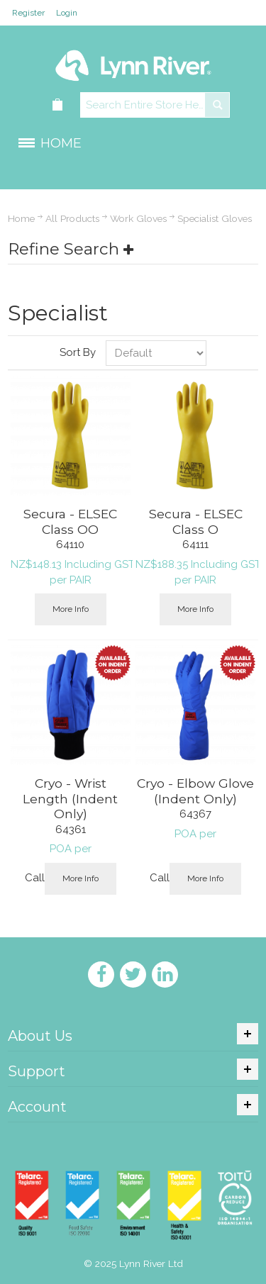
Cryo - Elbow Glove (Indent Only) (195, 791)
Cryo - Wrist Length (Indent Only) (70, 798)
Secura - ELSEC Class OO (70, 521)
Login (66, 13)
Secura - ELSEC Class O (196, 521)
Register (28, 13)
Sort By (78, 352)
